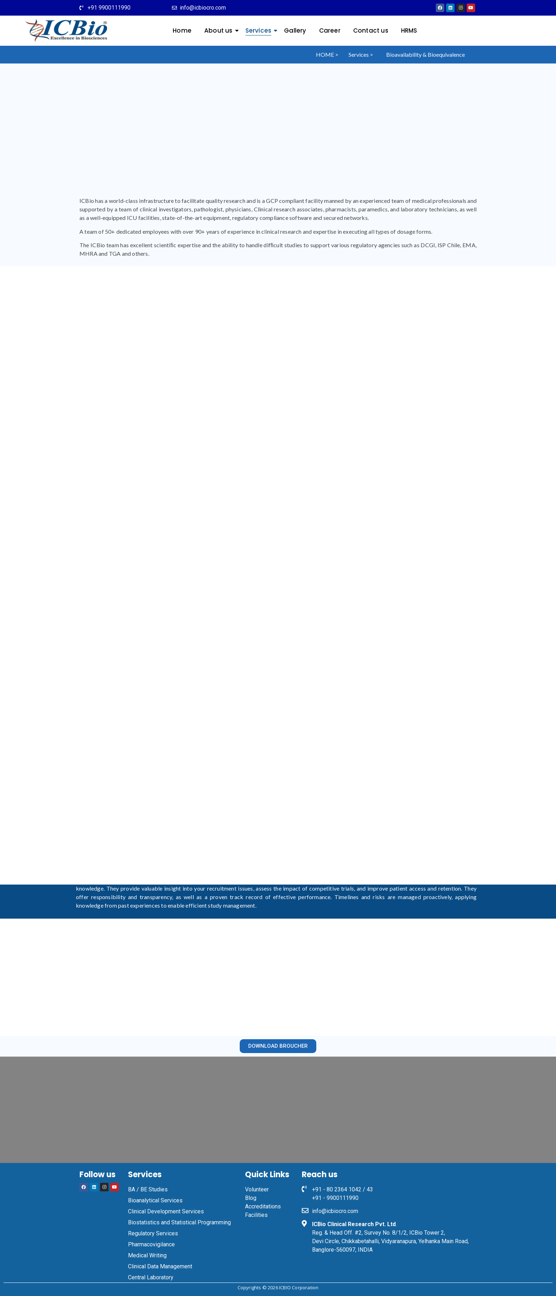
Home (182, 30)
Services (259, 30)
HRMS (409, 30)
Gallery (295, 30)
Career (329, 30)
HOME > (327, 54)
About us (219, 30)
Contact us (370, 30)
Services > (361, 54)
